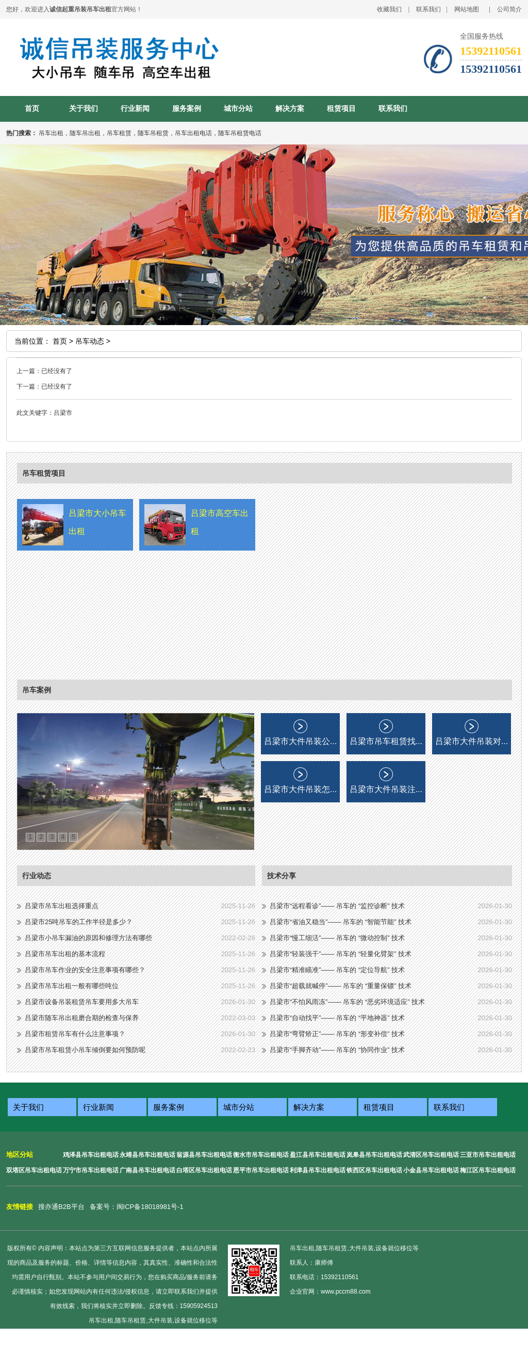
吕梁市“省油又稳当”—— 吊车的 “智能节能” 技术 (340, 922)
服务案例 (186, 108)
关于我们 (83, 108)
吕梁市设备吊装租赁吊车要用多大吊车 (82, 1002)
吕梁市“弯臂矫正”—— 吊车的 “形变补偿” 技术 (337, 1034)
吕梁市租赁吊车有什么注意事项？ (75, 1034)
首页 (32, 108)
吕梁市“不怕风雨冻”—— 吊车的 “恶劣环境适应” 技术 (347, 1002)
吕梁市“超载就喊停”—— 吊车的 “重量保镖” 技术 (340, 986)
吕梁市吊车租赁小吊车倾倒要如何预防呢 (85, 1050)
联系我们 (428, 9)
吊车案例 (36, 690)
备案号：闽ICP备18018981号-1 (137, 1207)
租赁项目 (341, 108)
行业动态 (36, 876)
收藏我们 (389, 9)
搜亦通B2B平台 (61, 1207)
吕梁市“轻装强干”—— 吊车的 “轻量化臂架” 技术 (340, 954)
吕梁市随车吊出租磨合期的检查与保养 (82, 1018)
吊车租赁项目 (43, 473)
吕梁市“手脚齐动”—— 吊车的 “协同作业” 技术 (337, 1050)
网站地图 (466, 9)
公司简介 (509, 9)
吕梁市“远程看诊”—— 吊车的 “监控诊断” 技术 (337, 906)
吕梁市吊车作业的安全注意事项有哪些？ (85, 970)
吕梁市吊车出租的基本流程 (65, 954)
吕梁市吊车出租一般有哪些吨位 (72, 986)
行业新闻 (135, 108)
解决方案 (289, 108)
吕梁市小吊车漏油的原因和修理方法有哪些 (88, 938)
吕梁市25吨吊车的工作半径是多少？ (79, 922)
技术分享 (281, 876)
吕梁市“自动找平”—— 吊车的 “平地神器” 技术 (337, 1018)
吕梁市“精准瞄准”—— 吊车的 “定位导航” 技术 (337, 970)
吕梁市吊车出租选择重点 (61, 906)
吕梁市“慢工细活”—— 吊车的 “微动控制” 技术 (337, 938)
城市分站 (238, 108)
